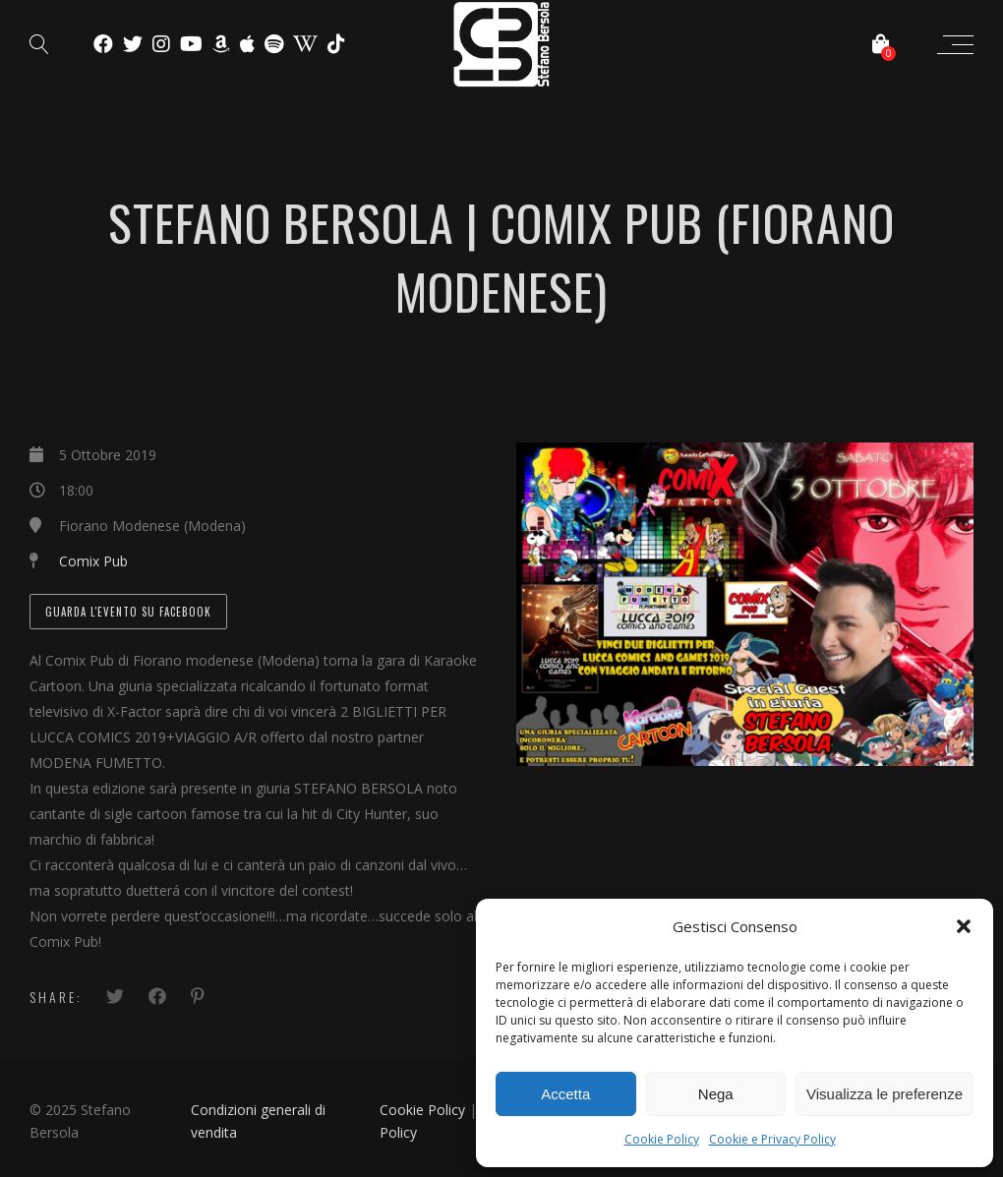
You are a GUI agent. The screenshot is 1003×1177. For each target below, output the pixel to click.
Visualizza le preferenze (884, 1094)
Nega (716, 1094)
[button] (964, 926)
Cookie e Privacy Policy (772, 1139)
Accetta (565, 1094)
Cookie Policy (661, 1139)
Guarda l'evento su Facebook (128, 611)
